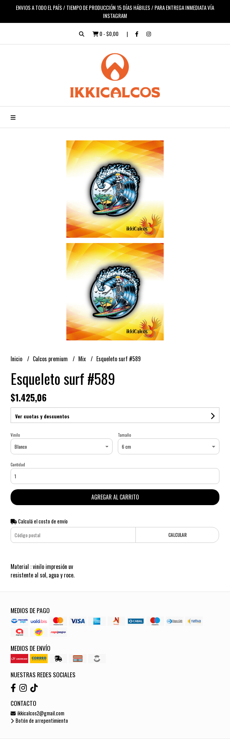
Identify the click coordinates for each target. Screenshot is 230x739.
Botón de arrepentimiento (39, 720)
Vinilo (15, 435)
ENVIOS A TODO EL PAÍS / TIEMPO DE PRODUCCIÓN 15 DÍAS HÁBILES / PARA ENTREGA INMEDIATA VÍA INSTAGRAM (115, 11)
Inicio (17, 359)
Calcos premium (51, 359)
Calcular (177, 535)
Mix (82, 359)
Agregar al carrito (115, 497)
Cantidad (18, 464)
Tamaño (124, 435)
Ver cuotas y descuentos (42, 416)
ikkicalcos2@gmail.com (37, 713)
